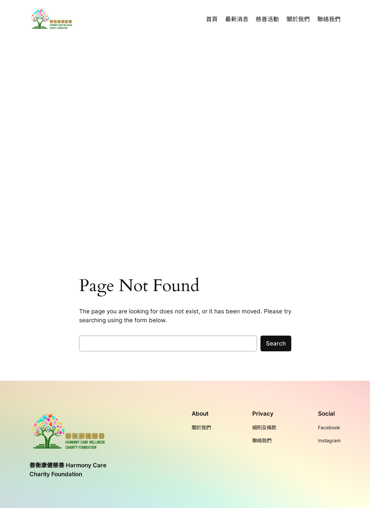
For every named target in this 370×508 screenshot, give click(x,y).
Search (276, 343)
